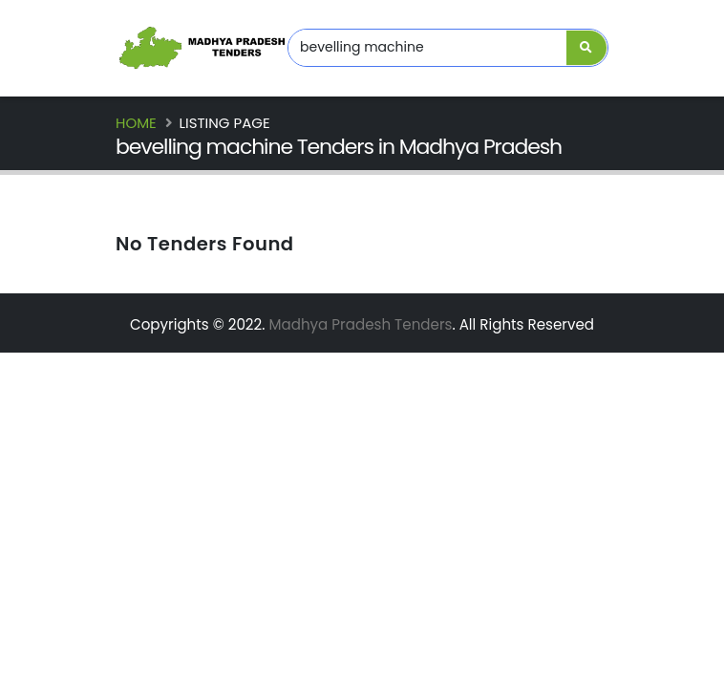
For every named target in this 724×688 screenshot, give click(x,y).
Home (136, 123)
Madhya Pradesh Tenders (360, 324)
